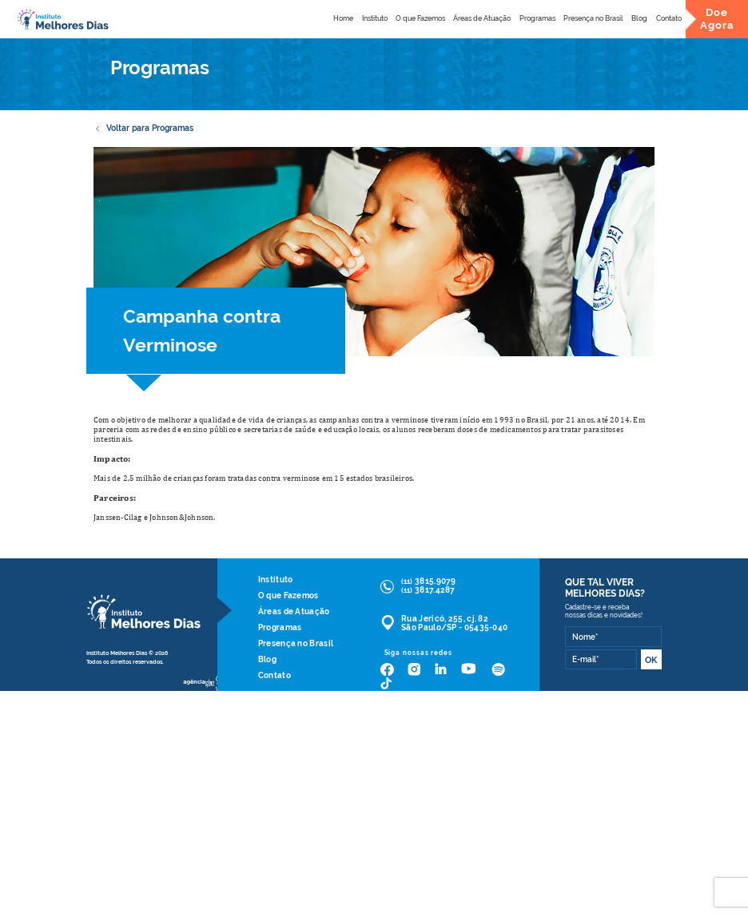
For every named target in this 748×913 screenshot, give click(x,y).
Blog (639, 18)
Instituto (375, 18)
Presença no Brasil (593, 18)
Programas (537, 18)
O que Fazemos (420, 18)
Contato (669, 18)
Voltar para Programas (143, 129)
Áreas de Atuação (482, 18)
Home (343, 18)
